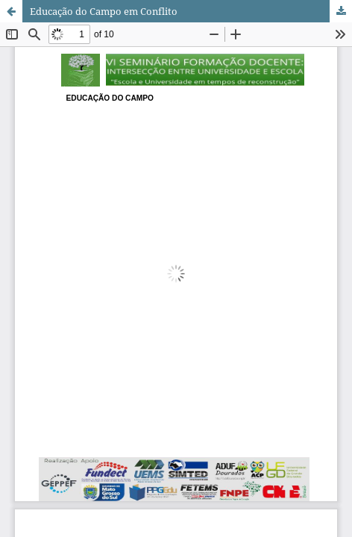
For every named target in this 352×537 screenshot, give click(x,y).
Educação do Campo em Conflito (103, 11)
